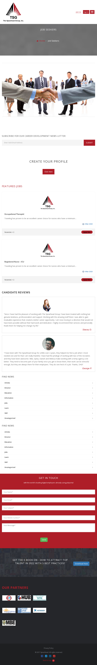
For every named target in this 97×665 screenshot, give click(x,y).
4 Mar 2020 (89, 224)
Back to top (49, 660)
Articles (7, 383)
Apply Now (87, 232)
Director (8, 388)
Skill (6, 413)
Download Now (81, 563)
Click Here (48, 171)
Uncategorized (10, 418)
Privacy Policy (48, 648)
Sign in (86, 12)
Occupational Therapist (14, 214)
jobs (6, 403)
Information (9, 398)
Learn (7, 408)
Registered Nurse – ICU (14, 262)
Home (41, 40)
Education (8, 393)
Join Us (78, 12)
